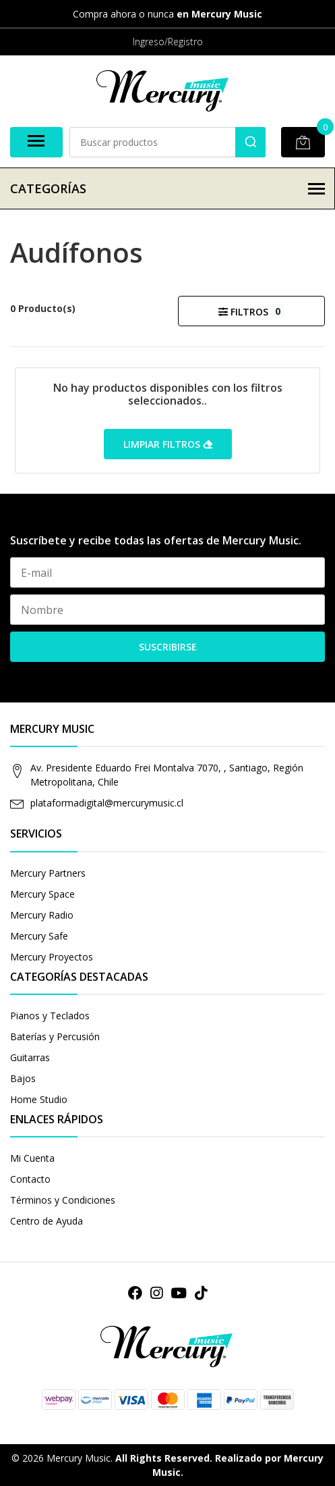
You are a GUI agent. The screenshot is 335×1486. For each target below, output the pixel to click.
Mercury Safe (39, 935)
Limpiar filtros (167, 444)
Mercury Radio (41, 914)
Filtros (251, 311)
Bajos (23, 1078)
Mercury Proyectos (51, 956)
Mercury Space (42, 894)
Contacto (30, 1179)
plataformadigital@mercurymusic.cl (106, 802)
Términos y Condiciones (62, 1200)
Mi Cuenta (32, 1158)
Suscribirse (168, 646)
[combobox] (167, 142)
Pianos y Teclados (50, 1015)
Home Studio (38, 1099)
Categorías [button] (167, 188)
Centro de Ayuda (46, 1220)
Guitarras (30, 1057)
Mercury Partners (48, 873)
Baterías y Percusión (55, 1036)
